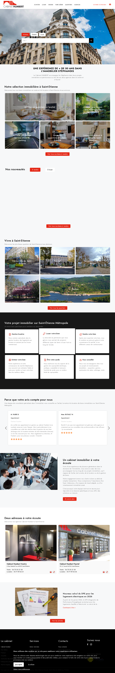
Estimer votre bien (99, 5)
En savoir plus (69, 499)
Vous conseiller (86, 360)
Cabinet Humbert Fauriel (69, 564)
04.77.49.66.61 (19, 572)
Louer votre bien (52, 334)
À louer (50, 170)
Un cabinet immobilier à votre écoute (81, 461)
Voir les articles (57, 621)
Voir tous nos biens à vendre (57, 154)
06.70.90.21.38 (17, 570)
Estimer (34, 35)
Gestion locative (16, 334)
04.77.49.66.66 (72, 572)
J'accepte (18, 664)
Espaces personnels (110, 4)
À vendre (35, 170)
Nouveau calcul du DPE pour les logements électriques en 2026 (78, 595)
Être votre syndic (52, 360)
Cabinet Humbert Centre (17, 564)
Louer (42, 35)
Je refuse (31, 664)
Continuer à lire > (69, 608)
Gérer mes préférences (21, 669)
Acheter (25, 35)
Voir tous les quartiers (57, 308)
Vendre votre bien (87, 334)
